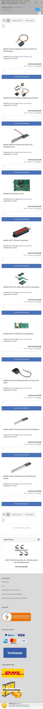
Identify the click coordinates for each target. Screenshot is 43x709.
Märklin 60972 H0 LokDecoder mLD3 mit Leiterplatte (21, 287)
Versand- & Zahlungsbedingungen (12, 594)
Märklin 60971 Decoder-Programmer (15, 240)
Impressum (5, 582)
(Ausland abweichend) (25, 56)
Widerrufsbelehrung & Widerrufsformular (14, 598)
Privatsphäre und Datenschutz (11, 590)
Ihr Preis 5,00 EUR (21, 567)
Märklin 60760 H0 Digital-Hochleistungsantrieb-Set (20, 98)
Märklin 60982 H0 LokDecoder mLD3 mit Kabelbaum (21, 429)
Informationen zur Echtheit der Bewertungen (20, 706)
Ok (37, 9)
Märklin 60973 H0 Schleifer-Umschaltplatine (18, 334)
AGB (3, 586)
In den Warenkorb (21, 77)
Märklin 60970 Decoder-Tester (13, 193)
